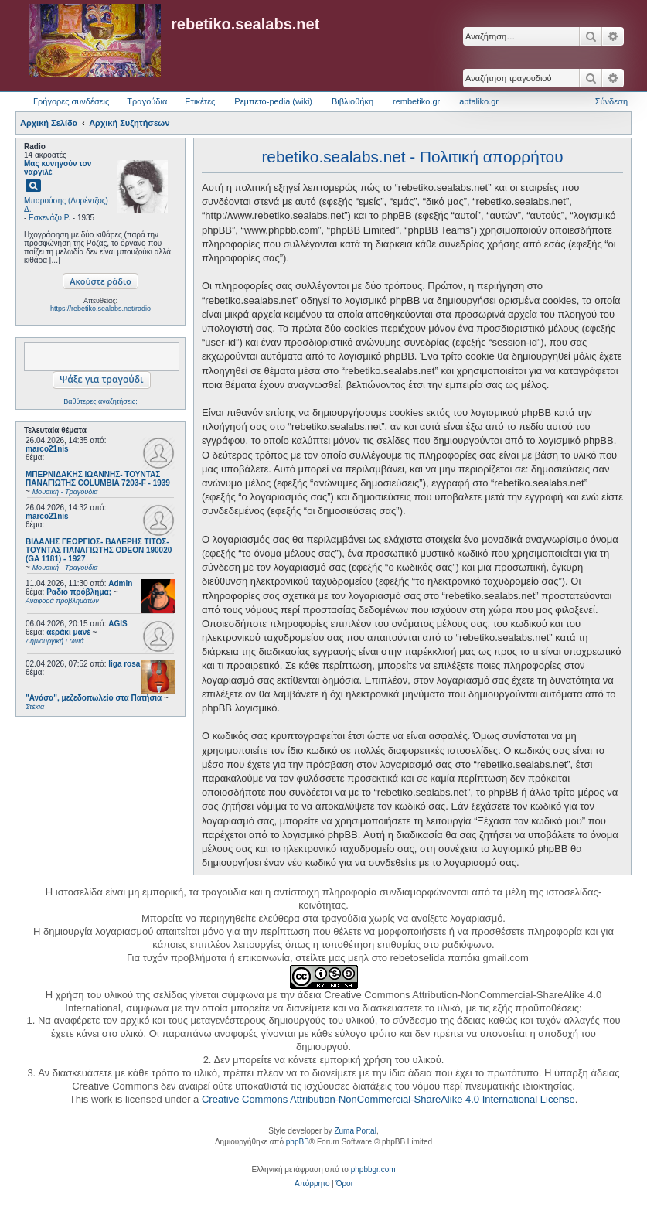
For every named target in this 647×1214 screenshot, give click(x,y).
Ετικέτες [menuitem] (200, 101)
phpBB (297, 1141)
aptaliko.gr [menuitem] (479, 101)
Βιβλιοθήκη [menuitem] (352, 101)
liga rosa (124, 664)
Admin (120, 583)
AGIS (117, 623)
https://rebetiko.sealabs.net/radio (100, 308)
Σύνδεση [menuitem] (611, 101)
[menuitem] (312, 1184)
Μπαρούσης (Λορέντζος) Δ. (66, 204)
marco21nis (47, 449)
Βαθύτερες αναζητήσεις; (100, 401)
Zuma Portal (355, 1131)
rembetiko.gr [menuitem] (416, 101)
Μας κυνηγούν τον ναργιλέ (57, 167)
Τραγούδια (147, 101)
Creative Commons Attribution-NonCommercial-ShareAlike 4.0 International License (388, 1099)
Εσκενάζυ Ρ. (49, 217)
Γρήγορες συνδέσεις (71, 101)
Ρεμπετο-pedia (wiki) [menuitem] (273, 101)
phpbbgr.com (373, 1169)
